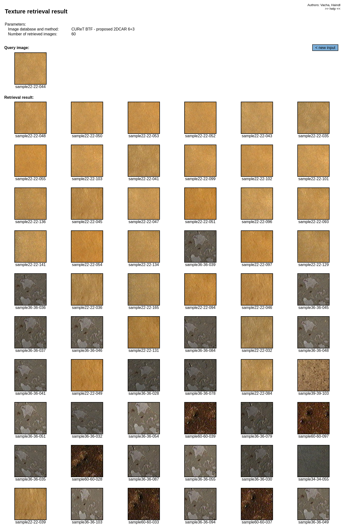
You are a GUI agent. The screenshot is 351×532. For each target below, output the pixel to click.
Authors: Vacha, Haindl (323, 5)
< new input (325, 48)
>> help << (333, 8)
